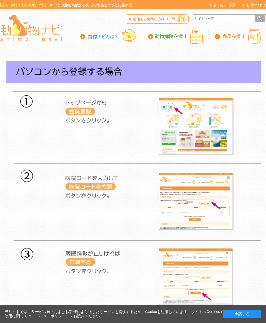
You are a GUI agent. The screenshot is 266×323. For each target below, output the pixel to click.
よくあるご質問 (225, 5)
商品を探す (237, 36)
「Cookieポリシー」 (52, 316)
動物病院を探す (175, 36)
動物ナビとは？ (111, 36)
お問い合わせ (256, 5)
